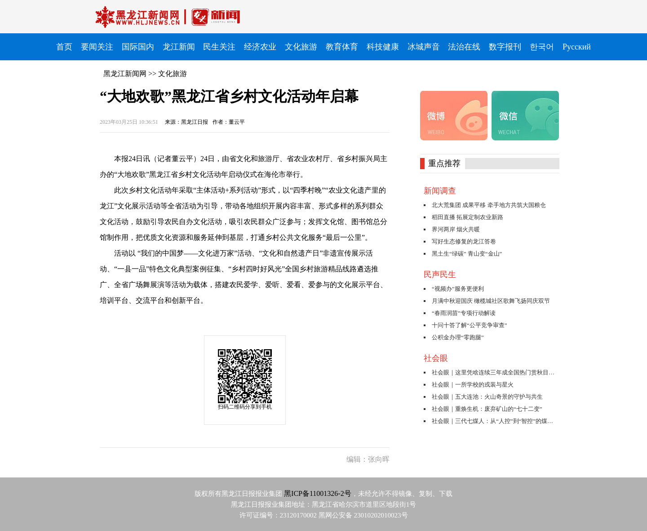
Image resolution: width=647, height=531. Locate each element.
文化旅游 (172, 73)
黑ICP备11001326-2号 (317, 493)
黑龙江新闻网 (124, 73)
